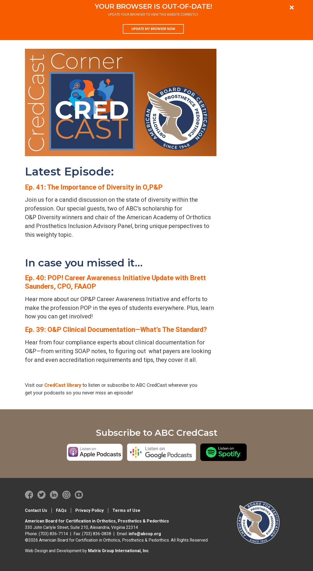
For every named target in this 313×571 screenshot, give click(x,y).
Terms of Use (126, 510)
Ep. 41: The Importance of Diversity (94, 187)
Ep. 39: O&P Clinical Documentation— (116, 329)
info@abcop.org (145, 533)
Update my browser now (153, 29)
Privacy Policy (89, 510)
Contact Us (36, 510)
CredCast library (62, 385)
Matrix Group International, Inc (118, 550)
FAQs (61, 510)
